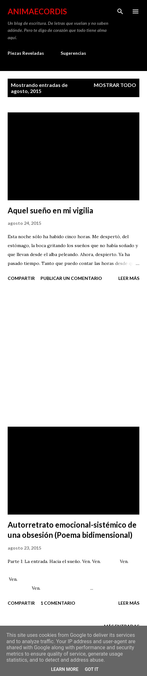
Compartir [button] (21, 278)
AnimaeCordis (37, 11)
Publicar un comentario (71, 278)
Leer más (128, 278)
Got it (92, 669)
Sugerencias (73, 53)
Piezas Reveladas (26, 53)
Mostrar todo (115, 85)
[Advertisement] (73, 355)
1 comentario (57, 603)
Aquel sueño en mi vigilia (50, 210)
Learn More (64, 669)
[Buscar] (120, 11)
